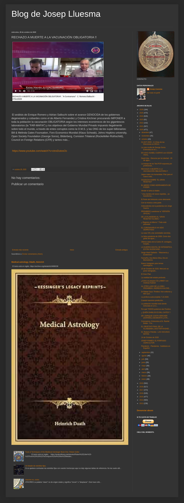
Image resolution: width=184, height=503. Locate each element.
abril (143, 369)
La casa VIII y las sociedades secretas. (156, 233)
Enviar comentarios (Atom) (32, 254)
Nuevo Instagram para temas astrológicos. (152, 264)
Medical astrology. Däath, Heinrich (27, 262)
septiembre (146, 352)
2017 (142, 390)
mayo (144, 366)
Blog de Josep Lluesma (56, 14)
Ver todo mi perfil (153, 93)
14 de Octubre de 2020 (150, 337)
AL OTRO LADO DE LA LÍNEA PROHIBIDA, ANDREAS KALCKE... (156, 287)
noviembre (146, 136)
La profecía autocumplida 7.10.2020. (155, 297)
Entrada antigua (121, 250)
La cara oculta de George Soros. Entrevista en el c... (153, 148)
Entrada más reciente (20, 250)
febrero (144, 376)
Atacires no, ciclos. (32, 480)
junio (144, 362)
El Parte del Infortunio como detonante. (156, 199)
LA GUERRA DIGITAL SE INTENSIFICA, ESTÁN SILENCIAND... (156, 248)
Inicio (72, 250)
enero (144, 379)
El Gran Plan (146, 274)
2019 (142, 383)
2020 (142, 130)
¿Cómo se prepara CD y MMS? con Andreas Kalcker (154, 282)
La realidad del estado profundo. (153, 278)
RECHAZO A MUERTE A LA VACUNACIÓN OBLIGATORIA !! (154, 170)
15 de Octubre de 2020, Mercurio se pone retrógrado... (155, 270)
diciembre (145, 132)
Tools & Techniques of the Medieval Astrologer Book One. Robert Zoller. (52, 452)
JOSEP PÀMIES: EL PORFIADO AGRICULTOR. (153, 342)
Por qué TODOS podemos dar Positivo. (156, 309)
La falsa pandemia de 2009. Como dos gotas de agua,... (156, 237)
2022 (142, 123)
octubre (145, 139)
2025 (142, 113)
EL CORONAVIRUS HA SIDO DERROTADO (152, 229)
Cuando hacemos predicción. (152, 300)
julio (143, 359)
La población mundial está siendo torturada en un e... (154, 305)
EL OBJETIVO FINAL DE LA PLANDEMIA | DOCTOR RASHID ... (156, 328)
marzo (144, 372)
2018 (142, 387)
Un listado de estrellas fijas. (35, 466)
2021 (142, 126)
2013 (142, 403)
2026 (142, 110)
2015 (142, 397)
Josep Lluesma (156, 89)
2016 (142, 393)
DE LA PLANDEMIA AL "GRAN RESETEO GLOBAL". (153, 218)
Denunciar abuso (145, 410)
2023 (142, 120)
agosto (144, 356)
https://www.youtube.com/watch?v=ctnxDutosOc (39, 150)
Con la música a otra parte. (151, 203)
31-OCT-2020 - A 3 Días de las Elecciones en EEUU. (152, 143)
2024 (142, 116)
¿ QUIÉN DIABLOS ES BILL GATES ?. (156, 312)
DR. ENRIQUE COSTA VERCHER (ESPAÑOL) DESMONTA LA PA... (155, 317)
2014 (142, 400)
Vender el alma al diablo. (150, 191)
